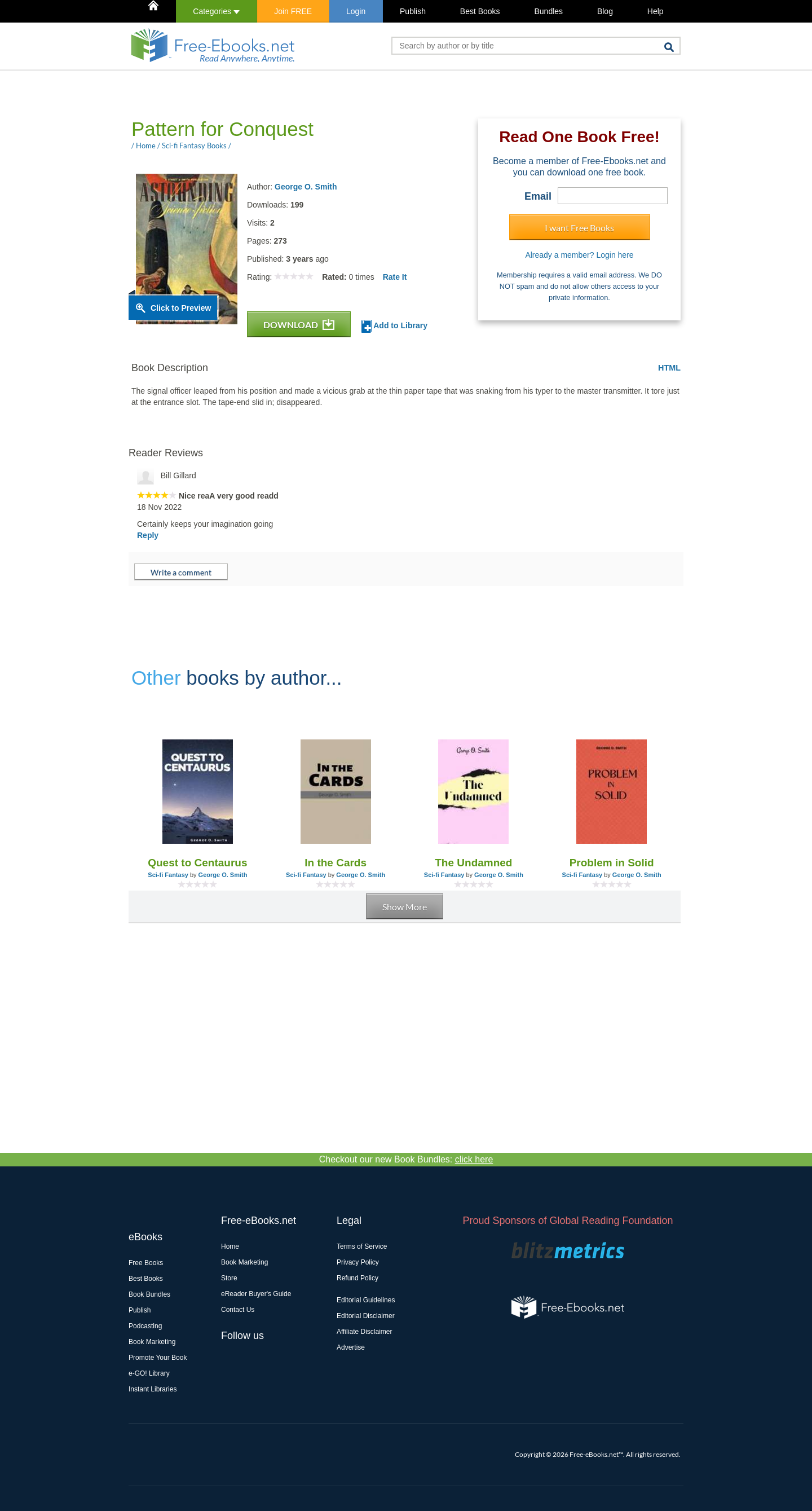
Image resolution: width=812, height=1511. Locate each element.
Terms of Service (362, 1246)
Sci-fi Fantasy (168, 874)
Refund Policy (357, 1278)
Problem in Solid (612, 863)
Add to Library (394, 326)
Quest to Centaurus (197, 863)
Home (230, 1246)
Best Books (480, 11)
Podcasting (145, 1326)
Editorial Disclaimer (366, 1316)
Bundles (548, 11)
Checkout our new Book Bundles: (406, 1159)
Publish (413, 11)
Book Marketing (152, 1342)
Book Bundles (149, 1294)
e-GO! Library (149, 1373)
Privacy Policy (358, 1262)
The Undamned (473, 863)
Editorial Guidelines (366, 1300)
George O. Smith (306, 186)
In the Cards (335, 863)
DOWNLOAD (298, 324)
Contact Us (237, 1310)
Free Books (146, 1263)
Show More (404, 906)
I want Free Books (579, 227)
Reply (147, 535)
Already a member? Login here (579, 254)
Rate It (395, 276)
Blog (605, 11)
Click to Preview (181, 307)
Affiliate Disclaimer (364, 1332)
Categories (216, 11)
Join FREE (293, 11)
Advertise (351, 1347)
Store (229, 1278)
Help (655, 11)
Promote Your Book (158, 1358)
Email (537, 196)
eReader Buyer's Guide (256, 1294)
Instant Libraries (152, 1389)
